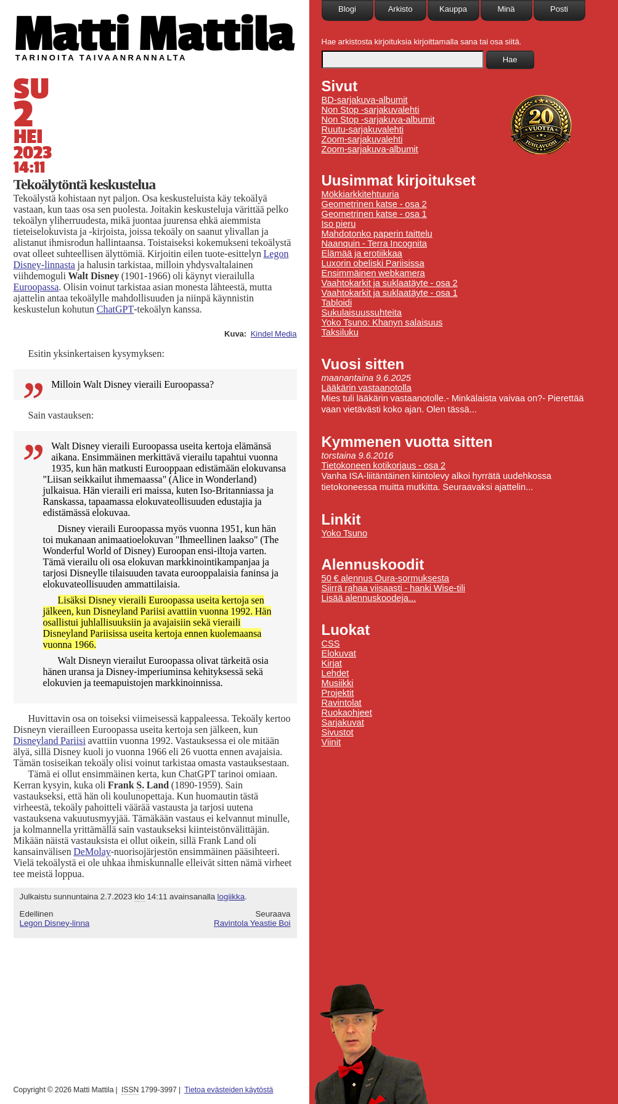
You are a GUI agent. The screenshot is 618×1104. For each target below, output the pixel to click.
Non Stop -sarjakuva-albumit (378, 120)
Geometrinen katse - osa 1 (374, 214)
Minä (505, 9)
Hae (510, 59)
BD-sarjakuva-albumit (365, 100)
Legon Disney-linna (55, 923)
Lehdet (335, 673)
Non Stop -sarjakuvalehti (371, 110)
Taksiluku (340, 332)
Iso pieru (339, 224)
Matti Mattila (154, 33)
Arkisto (400, 9)
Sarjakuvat (343, 722)
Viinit (331, 742)
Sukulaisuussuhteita (362, 312)
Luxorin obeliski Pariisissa (373, 263)
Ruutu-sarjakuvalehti (363, 129)
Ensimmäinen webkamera (373, 273)
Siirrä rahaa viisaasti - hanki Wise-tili (394, 588)
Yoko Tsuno (345, 533)
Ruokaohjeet (347, 713)
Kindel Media (274, 333)
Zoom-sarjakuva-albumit (370, 149)
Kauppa (453, 9)
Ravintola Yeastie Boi (252, 923)
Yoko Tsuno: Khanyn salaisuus (382, 322)
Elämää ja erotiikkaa (362, 253)
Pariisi (50, 740)
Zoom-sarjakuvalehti (362, 139)
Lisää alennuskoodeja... (369, 598)
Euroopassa (36, 287)
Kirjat (332, 663)
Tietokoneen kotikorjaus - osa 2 (384, 465)
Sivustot (338, 732)
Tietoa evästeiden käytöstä (228, 1090)
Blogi (347, 9)
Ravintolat (342, 703)
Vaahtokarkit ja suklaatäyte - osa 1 (390, 293)
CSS (331, 643)
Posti (559, 9)
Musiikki (338, 683)
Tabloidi (337, 303)
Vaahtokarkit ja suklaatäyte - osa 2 (390, 283)
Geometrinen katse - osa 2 (374, 204)
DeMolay (91, 851)
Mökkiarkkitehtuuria (360, 194)
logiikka (231, 896)
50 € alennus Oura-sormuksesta (385, 578)
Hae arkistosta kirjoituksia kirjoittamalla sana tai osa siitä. (422, 41)
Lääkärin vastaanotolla (367, 388)
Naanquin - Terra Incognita (374, 243)
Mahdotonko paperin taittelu (377, 234)
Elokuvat (339, 653)
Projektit (338, 693)
